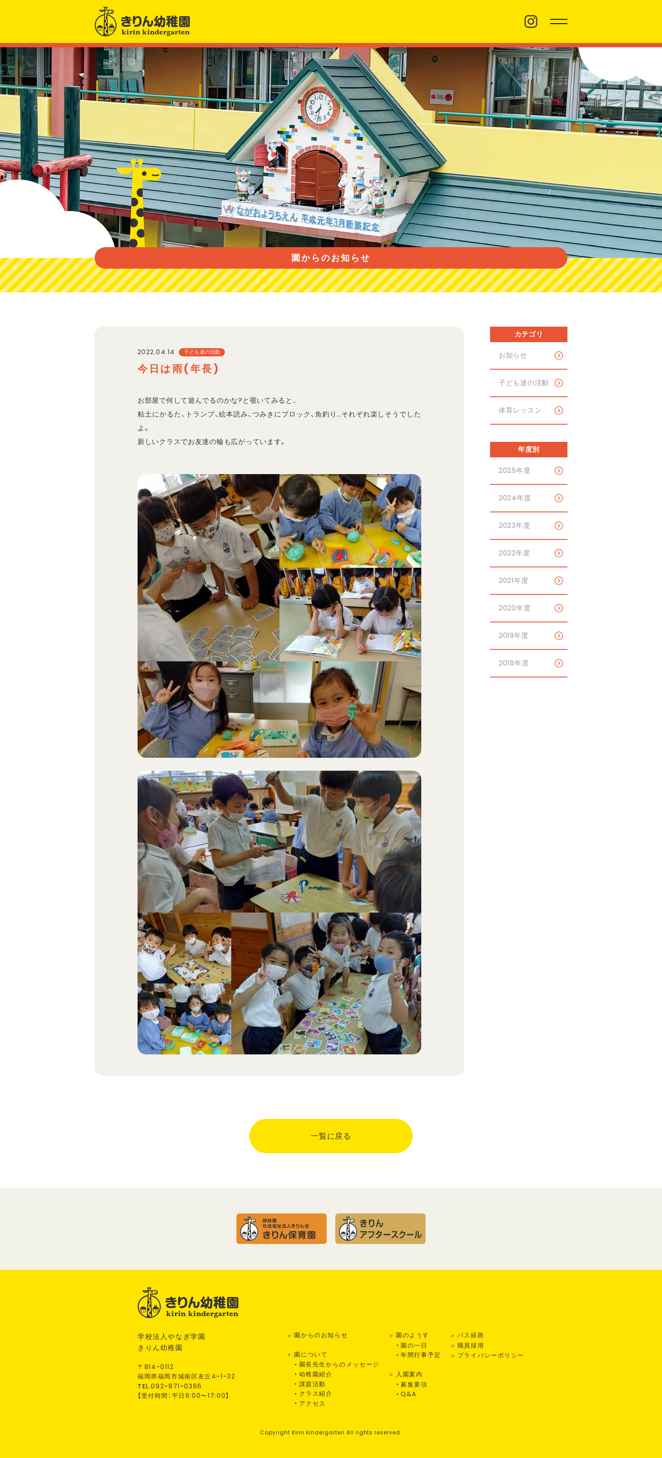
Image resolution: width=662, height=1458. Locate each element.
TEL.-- (170, 1386)
